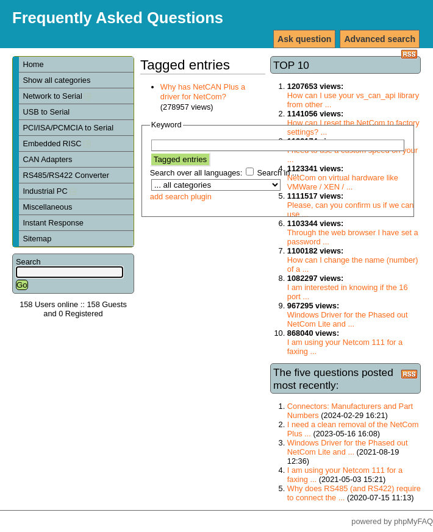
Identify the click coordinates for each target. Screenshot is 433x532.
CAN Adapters (47, 159)
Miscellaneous (47, 206)
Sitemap (37, 238)
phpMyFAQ (413, 521)
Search (28, 261)
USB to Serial (46, 111)
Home (33, 64)
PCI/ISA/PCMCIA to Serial (68, 127)
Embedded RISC (56, 143)
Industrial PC (49, 191)
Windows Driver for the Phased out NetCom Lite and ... (347, 319)
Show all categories (56, 80)
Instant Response (53, 222)
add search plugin (181, 196)
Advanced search (379, 39)
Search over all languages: (196, 172)
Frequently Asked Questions (117, 17)
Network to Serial (57, 96)
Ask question (304, 39)
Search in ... (277, 172)
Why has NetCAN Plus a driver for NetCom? (202, 92)
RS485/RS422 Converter (66, 175)
